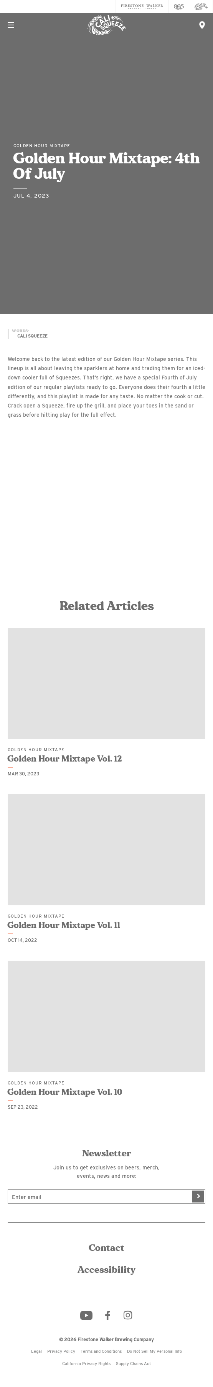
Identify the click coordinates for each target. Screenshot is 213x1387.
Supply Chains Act (133, 1363)
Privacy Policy (61, 1351)
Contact (106, 1248)
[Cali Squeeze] (201, 6)
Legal (36, 1351)
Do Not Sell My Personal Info (154, 1351)
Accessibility (106, 1270)
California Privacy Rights (86, 1363)
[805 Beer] (179, 6)
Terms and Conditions (101, 1351)
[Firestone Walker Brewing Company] (142, 6)
